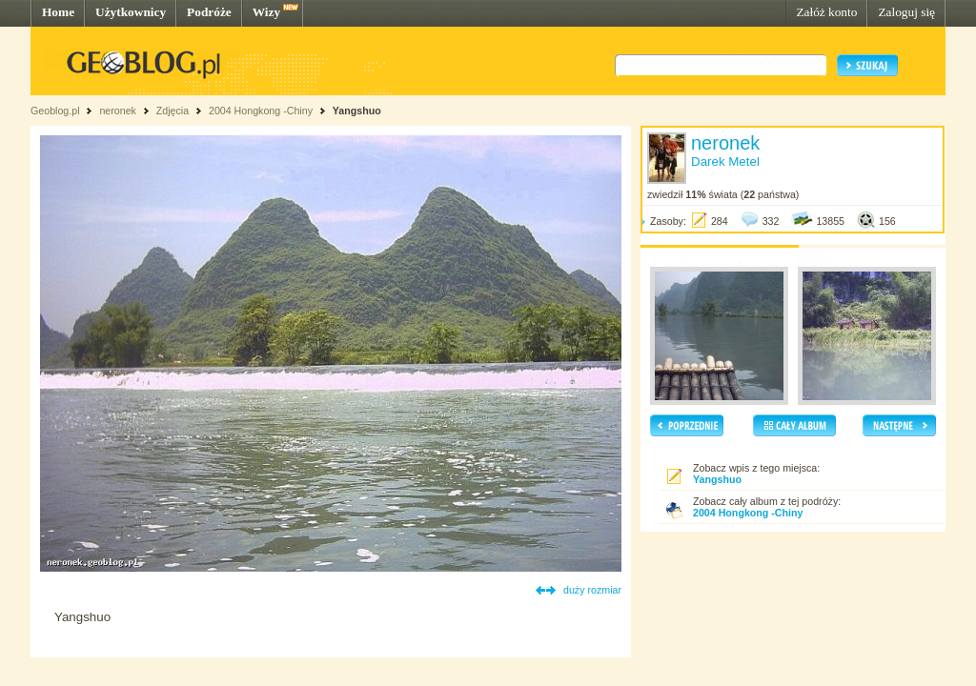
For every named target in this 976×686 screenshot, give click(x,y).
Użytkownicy (130, 12)
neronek (117, 110)
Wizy (266, 12)
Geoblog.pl (55, 110)
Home (58, 12)
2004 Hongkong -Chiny (262, 110)
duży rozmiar (592, 589)
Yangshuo (357, 110)
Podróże (209, 12)
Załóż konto (826, 12)
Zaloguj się (906, 12)
